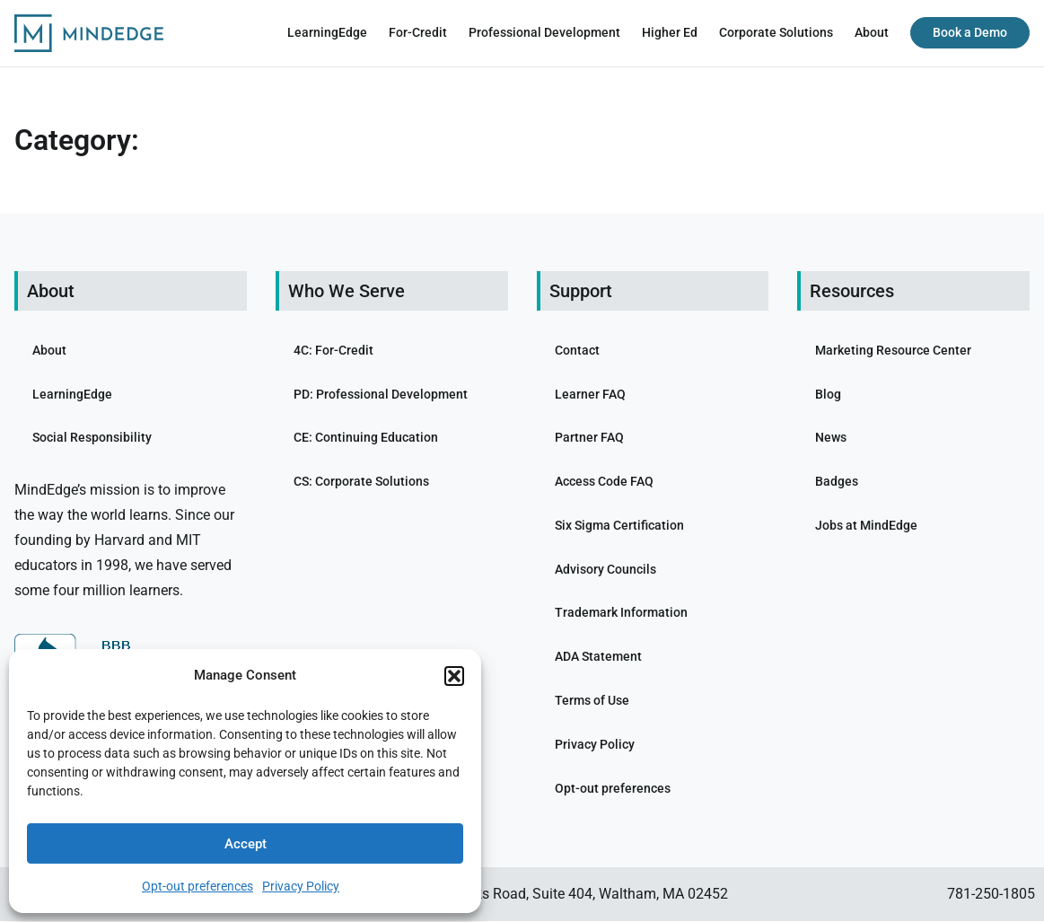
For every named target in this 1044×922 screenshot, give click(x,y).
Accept (245, 844)
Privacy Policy (300, 886)
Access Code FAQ (604, 481)
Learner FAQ (590, 394)
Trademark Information (621, 613)
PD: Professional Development (381, 394)
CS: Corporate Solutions (361, 481)
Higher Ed (669, 32)
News (831, 437)
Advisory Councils (605, 569)
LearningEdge (327, 32)
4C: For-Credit (333, 350)
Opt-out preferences (197, 886)
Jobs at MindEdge (866, 525)
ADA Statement (598, 656)
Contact (577, 350)
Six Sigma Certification (619, 525)
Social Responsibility (92, 437)
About (872, 32)
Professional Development (544, 32)
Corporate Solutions (776, 32)
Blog (828, 394)
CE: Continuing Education (366, 437)
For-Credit (418, 32)
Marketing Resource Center (893, 350)
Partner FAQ (589, 437)
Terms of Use (592, 700)
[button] (454, 676)
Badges (836, 481)
